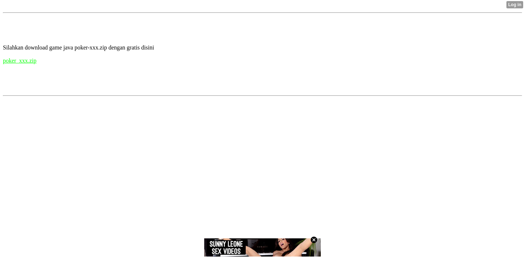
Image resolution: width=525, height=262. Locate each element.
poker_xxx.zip (19, 60)
